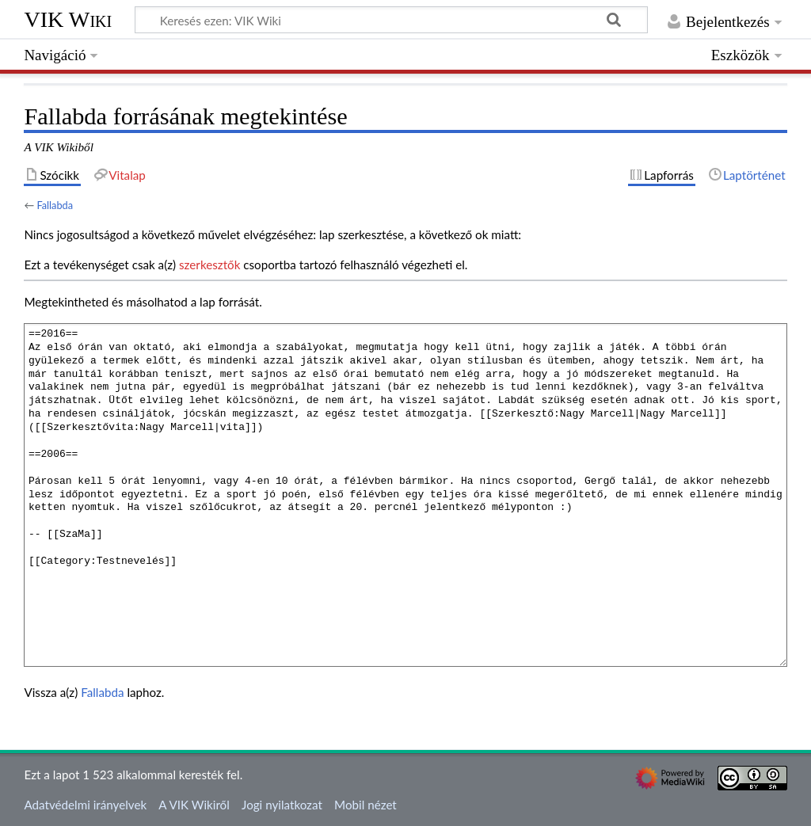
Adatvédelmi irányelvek (85, 804)
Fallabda (54, 205)
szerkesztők (209, 264)
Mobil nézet (365, 804)
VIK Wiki (68, 19)
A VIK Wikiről (193, 804)
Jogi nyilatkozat (282, 804)
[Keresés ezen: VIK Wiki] (391, 19)
